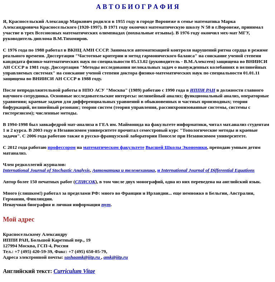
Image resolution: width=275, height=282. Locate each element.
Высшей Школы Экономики (176, 147)
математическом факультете (113, 147)
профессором (62, 147)
